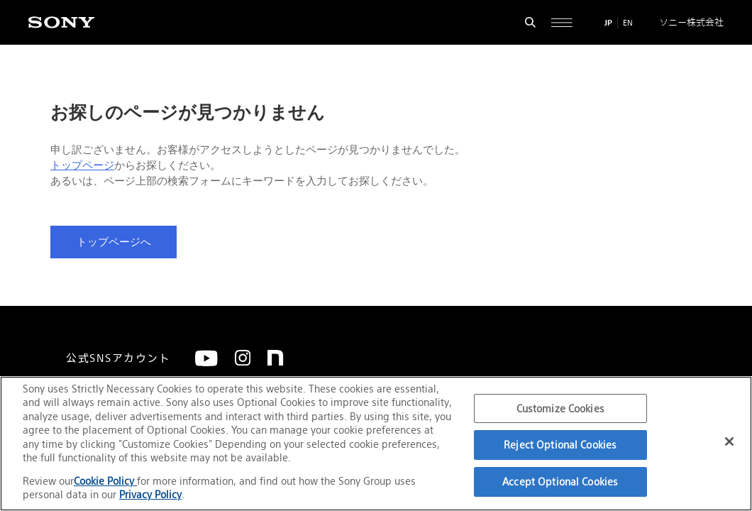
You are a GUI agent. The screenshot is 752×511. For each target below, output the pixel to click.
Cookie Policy (105, 481)
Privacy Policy (150, 494)
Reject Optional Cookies (560, 445)
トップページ (82, 165)
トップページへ (114, 242)
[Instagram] (242, 358)
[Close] (729, 441)
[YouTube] (206, 358)
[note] (275, 358)
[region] (376, 443)
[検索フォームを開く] (530, 22)
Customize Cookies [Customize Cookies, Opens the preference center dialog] (560, 408)
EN (628, 22)
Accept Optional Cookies (560, 482)
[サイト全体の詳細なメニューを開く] (562, 22)
